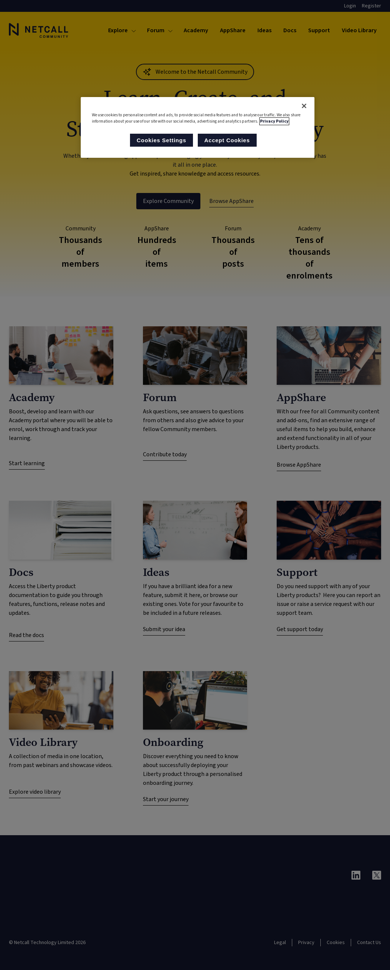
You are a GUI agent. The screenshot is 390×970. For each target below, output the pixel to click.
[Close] (304, 106)
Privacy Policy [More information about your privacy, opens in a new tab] (274, 121)
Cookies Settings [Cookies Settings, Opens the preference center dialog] (161, 140)
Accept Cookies (227, 140)
